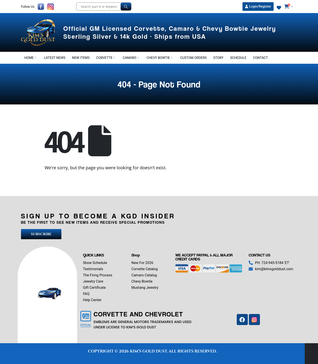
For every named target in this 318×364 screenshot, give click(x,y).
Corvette (105, 57)
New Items (81, 58)
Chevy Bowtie (159, 57)
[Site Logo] (39, 32)
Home (30, 57)
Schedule (238, 58)
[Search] (126, 6)
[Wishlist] (279, 7)
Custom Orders (193, 58)
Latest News (54, 58)
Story (218, 58)
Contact (260, 58)
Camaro (131, 57)
